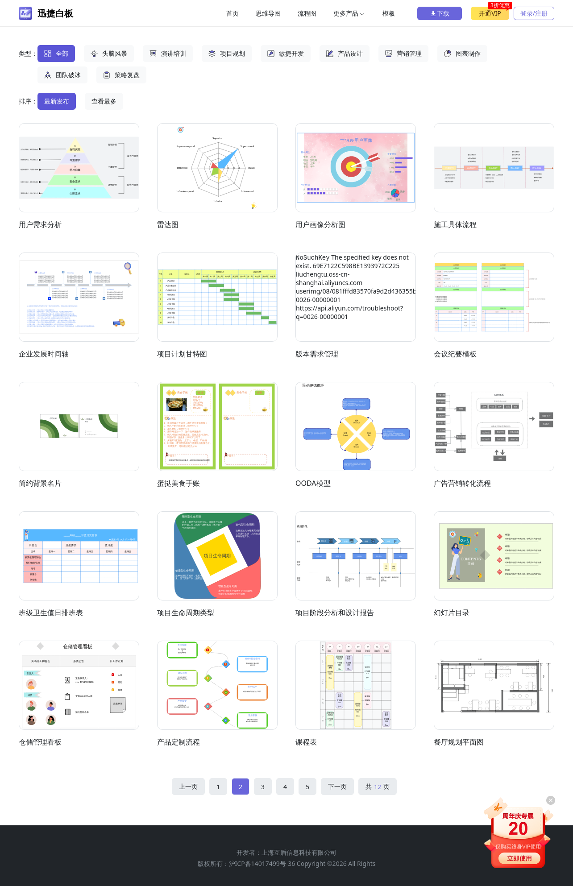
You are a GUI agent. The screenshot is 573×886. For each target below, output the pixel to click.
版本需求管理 (316, 354)
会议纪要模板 (455, 354)
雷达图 (168, 224)
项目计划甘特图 (182, 354)
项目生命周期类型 (185, 612)
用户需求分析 (40, 224)
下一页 (337, 786)
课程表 (306, 742)
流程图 (307, 13)
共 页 (377, 786)
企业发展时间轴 (44, 354)
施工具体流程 (455, 224)
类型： (28, 53)
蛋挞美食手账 (178, 483)
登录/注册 (534, 13)
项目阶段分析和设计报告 (334, 612)
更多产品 (349, 13)
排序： (28, 101)
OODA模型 (313, 483)
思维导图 (268, 13)
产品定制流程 (178, 742)
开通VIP (494, 12)
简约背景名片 (40, 483)
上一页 (188, 786)
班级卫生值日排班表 (51, 612)
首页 (232, 13)
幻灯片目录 (451, 612)
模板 (388, 13)
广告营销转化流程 (462, 483)
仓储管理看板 (40, 742)
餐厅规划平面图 (459, 742)
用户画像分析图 (320, 224)
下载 (439, 13)
